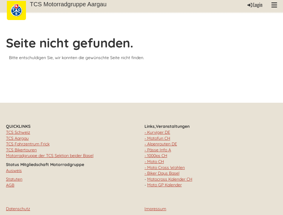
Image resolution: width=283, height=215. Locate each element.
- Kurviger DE (157, 132)
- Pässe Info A (157, 150)
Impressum (155, 208)
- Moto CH (154, 161)
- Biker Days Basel (161, 173)
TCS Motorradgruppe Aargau (68, 4)
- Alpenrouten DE (160, 144)
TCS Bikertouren (21, 150)
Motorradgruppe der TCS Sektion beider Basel (49, 155)
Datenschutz (18, 208)
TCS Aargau (17, 138)
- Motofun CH (157, 138)
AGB (10, 185)
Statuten (14, 179)
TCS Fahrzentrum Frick (28, 144)
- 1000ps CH (155, 155)
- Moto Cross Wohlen (164, 167)
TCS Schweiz (18, 132)
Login (254, 4)
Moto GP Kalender (164, 185)
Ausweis (14, 170)
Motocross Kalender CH (169, 179)
